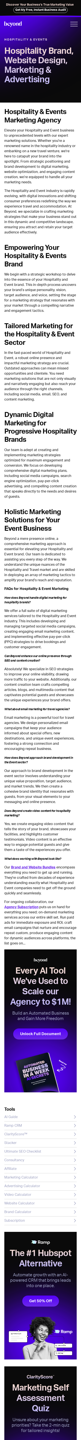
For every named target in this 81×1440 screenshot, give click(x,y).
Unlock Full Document (40, 1034)
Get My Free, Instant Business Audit (40, 9)
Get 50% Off (40, 1301)
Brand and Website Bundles (33, 867)
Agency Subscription (21, 907)
